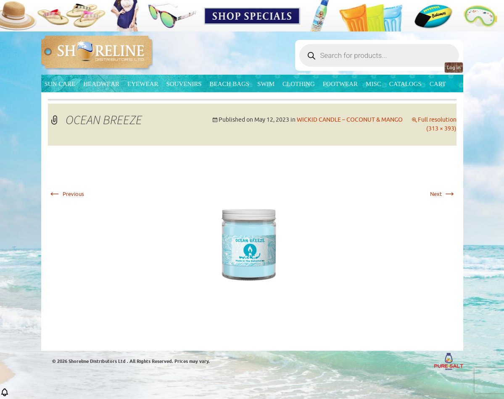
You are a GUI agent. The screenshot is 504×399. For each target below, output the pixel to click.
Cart (438, 84)
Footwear (340, 84)
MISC (373, 84)
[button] (4, 395)
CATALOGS (405, 84)
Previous (66, 194)
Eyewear (142, 84)
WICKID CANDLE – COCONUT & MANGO (350, 119)
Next (443, 194)
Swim (265, 84)
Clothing (298, 84)
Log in (454, 67)
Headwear (101, 84)
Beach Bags (230, 84)
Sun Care (60, 84)
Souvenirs (183, 84)
